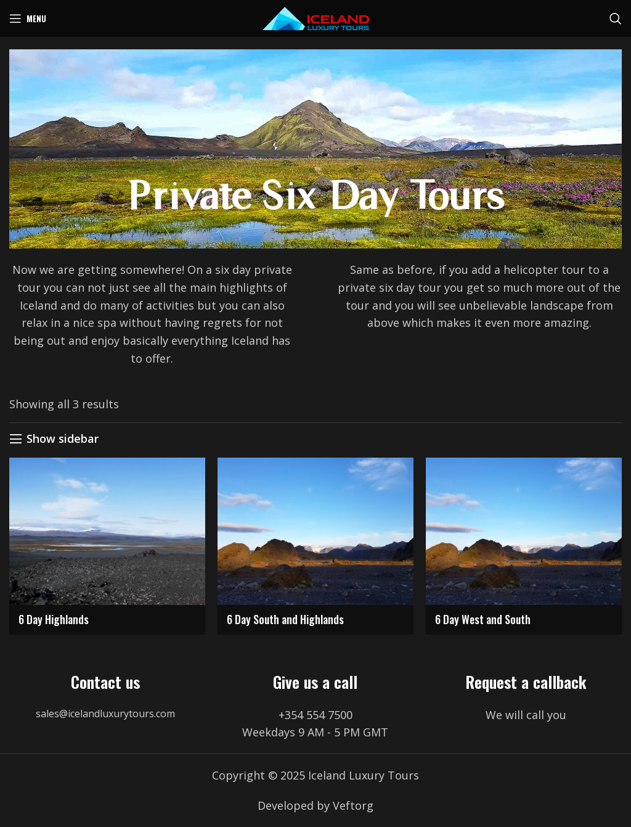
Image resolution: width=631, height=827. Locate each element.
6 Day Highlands (53, 619)
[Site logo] (316, 17)
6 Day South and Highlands (285, 619)
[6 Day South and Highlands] (315, 531)
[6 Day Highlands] (107, 531)
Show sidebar (62, 439)
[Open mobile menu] (27, 18)
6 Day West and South (483, 619)
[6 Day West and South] (524, 531)
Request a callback (526, 682)
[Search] (615, 18)
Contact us (105, 682)
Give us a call (315, 682)
